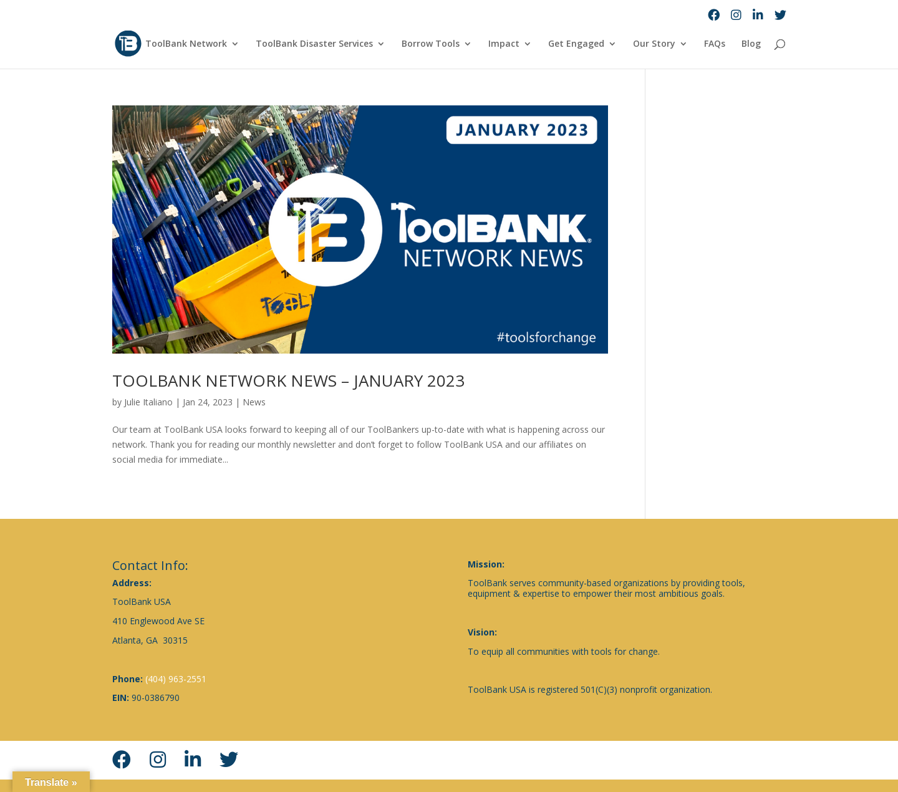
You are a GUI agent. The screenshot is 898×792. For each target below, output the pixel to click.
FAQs (714, 44)
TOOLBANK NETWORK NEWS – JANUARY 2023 (288, 380)
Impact (503, 44)
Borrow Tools (431, 44)
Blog (751, 44)
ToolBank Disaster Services (314, 44)
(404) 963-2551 (175, 679)
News (254, 402)
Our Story (654, 44)
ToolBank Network (186, 44)
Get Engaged (576, 44)
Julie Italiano (148, 402)
